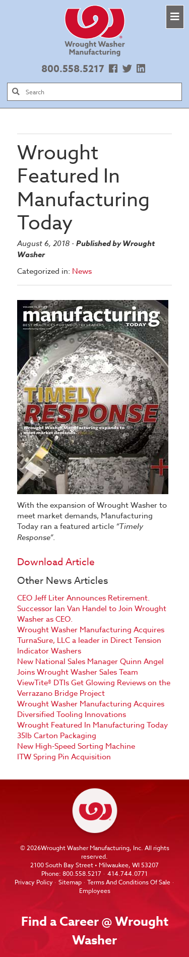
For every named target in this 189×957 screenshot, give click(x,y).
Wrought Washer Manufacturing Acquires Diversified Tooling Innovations (90, 709)
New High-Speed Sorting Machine (76, 746)
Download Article (56, 561)
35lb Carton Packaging (56, 735)
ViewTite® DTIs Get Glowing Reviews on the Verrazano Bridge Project (93, 688)
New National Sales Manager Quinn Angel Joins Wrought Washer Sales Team (90, 667)
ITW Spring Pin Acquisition (64, 756)
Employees (94, 890)
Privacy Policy (34, 882)
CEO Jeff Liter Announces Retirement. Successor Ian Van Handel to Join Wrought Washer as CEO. (91, 608)
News (82, 271)
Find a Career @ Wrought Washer (94, 931)
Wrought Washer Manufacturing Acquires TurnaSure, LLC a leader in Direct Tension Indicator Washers (90, 640)
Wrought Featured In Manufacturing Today (92, 725)
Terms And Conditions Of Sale (128, 882)
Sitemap (70, 882)
